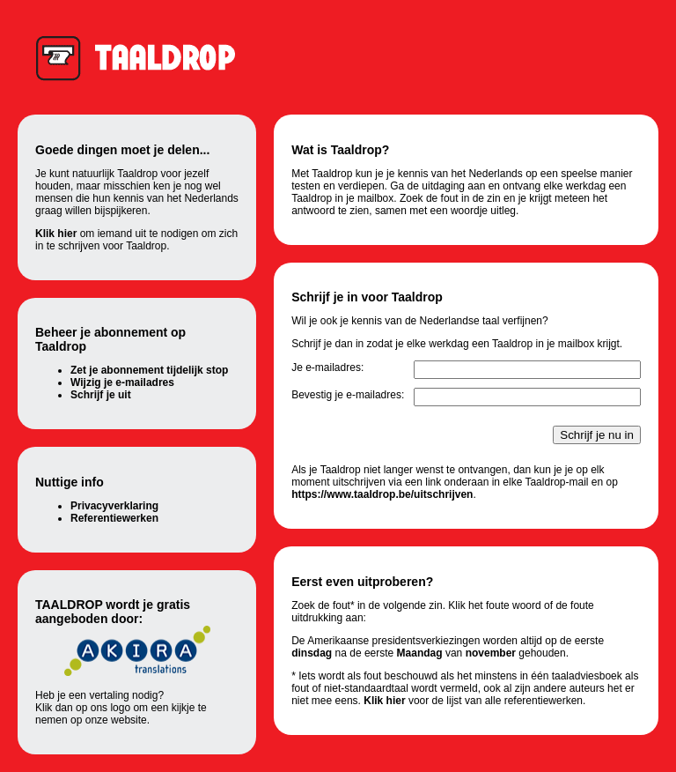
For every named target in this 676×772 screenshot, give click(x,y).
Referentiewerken (114, 518)
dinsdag (311, 653)
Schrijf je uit (100, 395)
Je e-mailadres (326, 367)
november (491, 653)
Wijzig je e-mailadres (122, 382)
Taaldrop (144, 57)
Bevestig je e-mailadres (346, 395)
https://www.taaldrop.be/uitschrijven (382, 494)
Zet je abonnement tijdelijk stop (149, 370)
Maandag (420, 653)
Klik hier (56, 233)
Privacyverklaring (114, 506)
